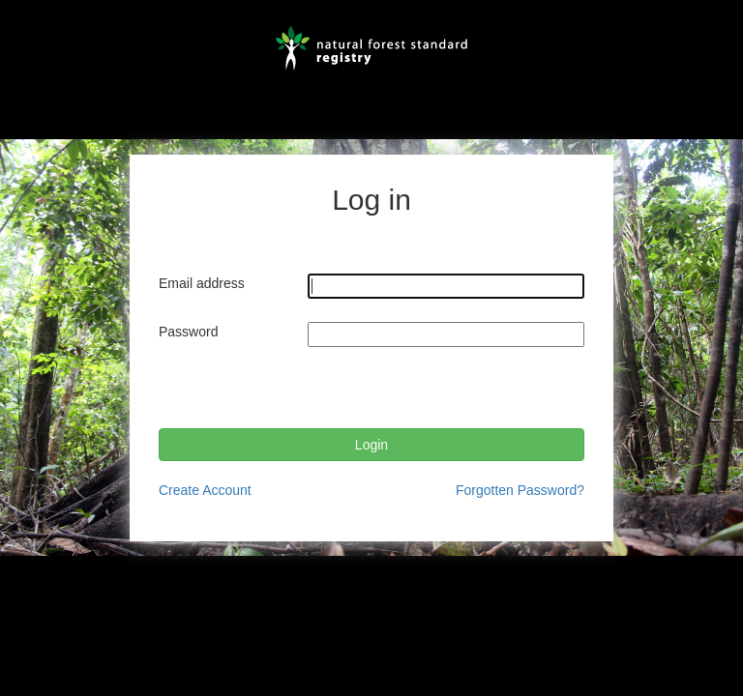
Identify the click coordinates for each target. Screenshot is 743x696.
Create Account (205, 490)
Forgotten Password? (520, 490)
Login (371, 444)
